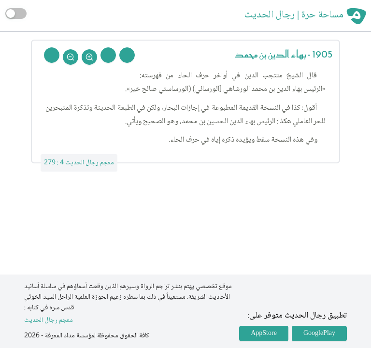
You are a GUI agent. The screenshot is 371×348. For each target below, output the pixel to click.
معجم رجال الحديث (48, 320)
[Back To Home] (51, 55)
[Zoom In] (89, 57)
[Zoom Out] (70, 57)
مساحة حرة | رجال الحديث (293, 15)
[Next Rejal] (108, 55)
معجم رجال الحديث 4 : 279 (79, 163)
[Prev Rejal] (127, 55)
